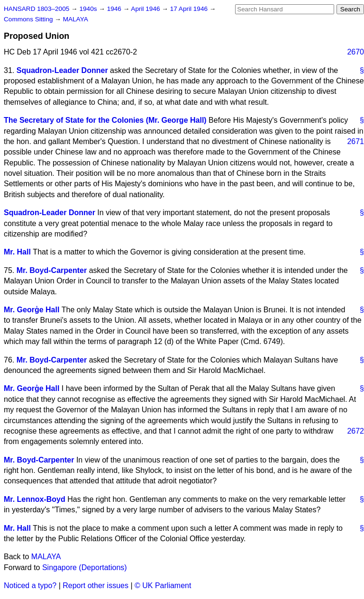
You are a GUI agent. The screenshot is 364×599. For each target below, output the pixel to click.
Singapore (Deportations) (84, 567)
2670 (355, 52)
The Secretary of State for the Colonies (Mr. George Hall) (105, 120)
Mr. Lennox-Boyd (34, 499)
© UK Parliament (163, 585)
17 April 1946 (189, 8)
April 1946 (146, 8)
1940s (89, 8)
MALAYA (75, 19)
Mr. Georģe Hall (31, 310)
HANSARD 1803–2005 (36, 8)
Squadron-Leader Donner (62, 70)
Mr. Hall (17, 252)
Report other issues (95, 585)
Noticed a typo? (30, 585)
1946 (115, 8)
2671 (355, 141)
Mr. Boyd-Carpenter (52, 270)
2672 (355, 431)
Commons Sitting (29, 19)
